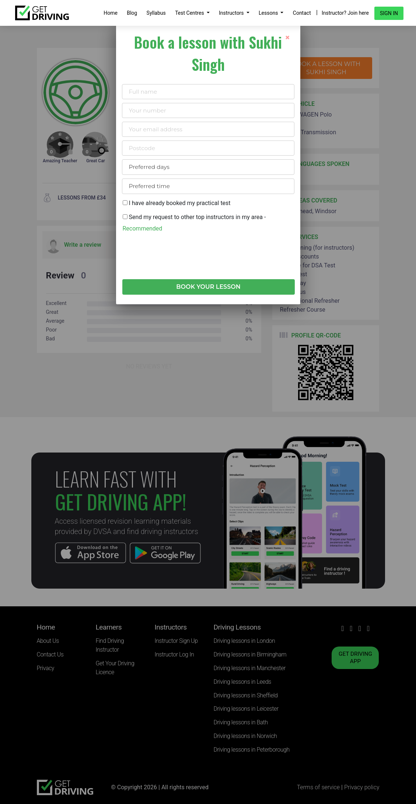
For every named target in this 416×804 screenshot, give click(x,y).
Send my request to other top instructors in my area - (194, 223)
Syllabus (156, 13)
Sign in (389, 13)
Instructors (232, 13)
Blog (132, 13)
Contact (302, 13)
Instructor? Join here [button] (345, 13)
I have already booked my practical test (177, 203)
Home (111, 13)
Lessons (269, 13)
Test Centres (190, 13)
